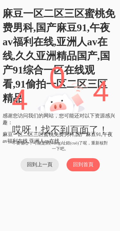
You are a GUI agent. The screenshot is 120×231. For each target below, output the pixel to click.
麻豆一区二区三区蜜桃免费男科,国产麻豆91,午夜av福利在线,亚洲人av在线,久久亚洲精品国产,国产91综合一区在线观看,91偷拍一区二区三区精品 (59, 56)
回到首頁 (83, 164)
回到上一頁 (39, 164)
